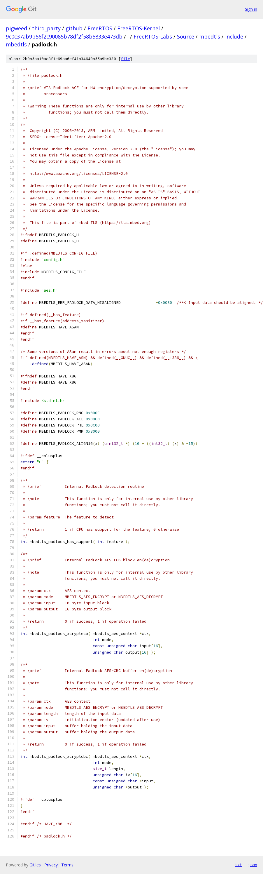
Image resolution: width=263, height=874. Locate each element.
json (252, 864)
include (234, 36)
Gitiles (35, 865)
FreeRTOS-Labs (153, 36)
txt (238, 864)
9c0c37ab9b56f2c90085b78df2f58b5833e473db (64, 36)
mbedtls (209, 36)
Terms (67, 865)
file (125, 58)
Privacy (51, 865)
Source (185, 36)
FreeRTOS (99, 28)
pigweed (16, 28)
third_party (46, 28)
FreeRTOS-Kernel (138, 28)
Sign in (251, 9)
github (74, 28)
